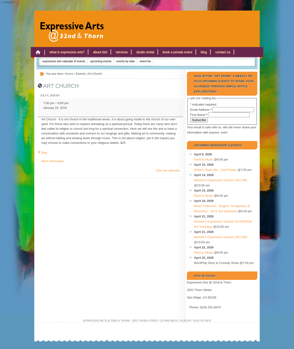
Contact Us (222, 52)
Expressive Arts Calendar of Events (64, 61)
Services (122, 52)
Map (42, 152)
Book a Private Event (177, 52)
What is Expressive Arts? (67, 52)
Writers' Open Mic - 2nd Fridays (215, 170)
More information (52, 161)
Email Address (201, 109)
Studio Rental (145, 52)
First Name (199, 115)
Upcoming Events (101, 61)
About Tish (100, 52)
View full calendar (168, 170)
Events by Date (125, 61)
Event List (145, 61)
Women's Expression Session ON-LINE (221, 180)
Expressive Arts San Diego (69, 26)
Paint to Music (203, 159)
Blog (204, 52)
